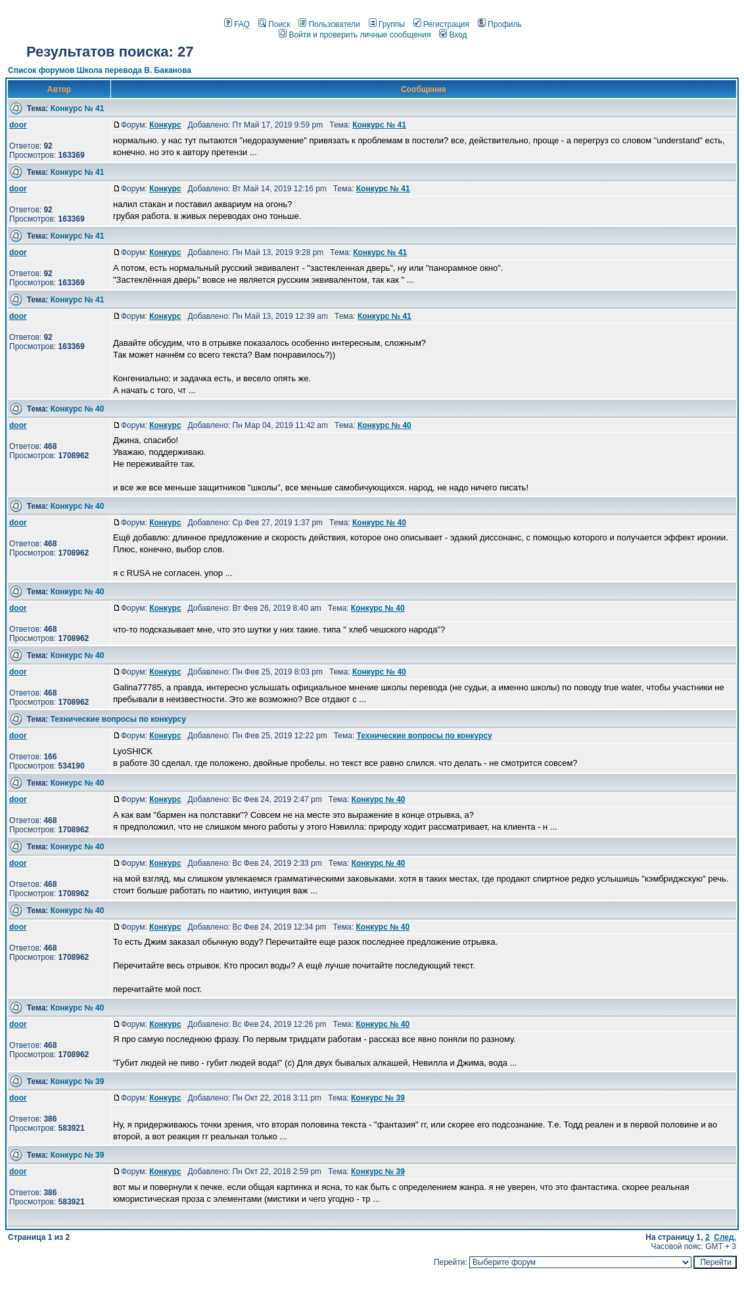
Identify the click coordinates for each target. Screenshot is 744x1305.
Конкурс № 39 (78, 1081)
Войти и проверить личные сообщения (354, 34)
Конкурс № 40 (78, 409)
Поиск (274, 24)
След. (725, 1237)
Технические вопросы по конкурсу (118, 719)
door (18, 125)
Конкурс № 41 (78, 108)
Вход (453, 34)
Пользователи (329, 24)
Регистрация (441, 24)
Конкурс (165, 125)
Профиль (500, 24)
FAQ (237, 24)
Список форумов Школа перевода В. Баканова (99, 70)
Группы (387, 24)
